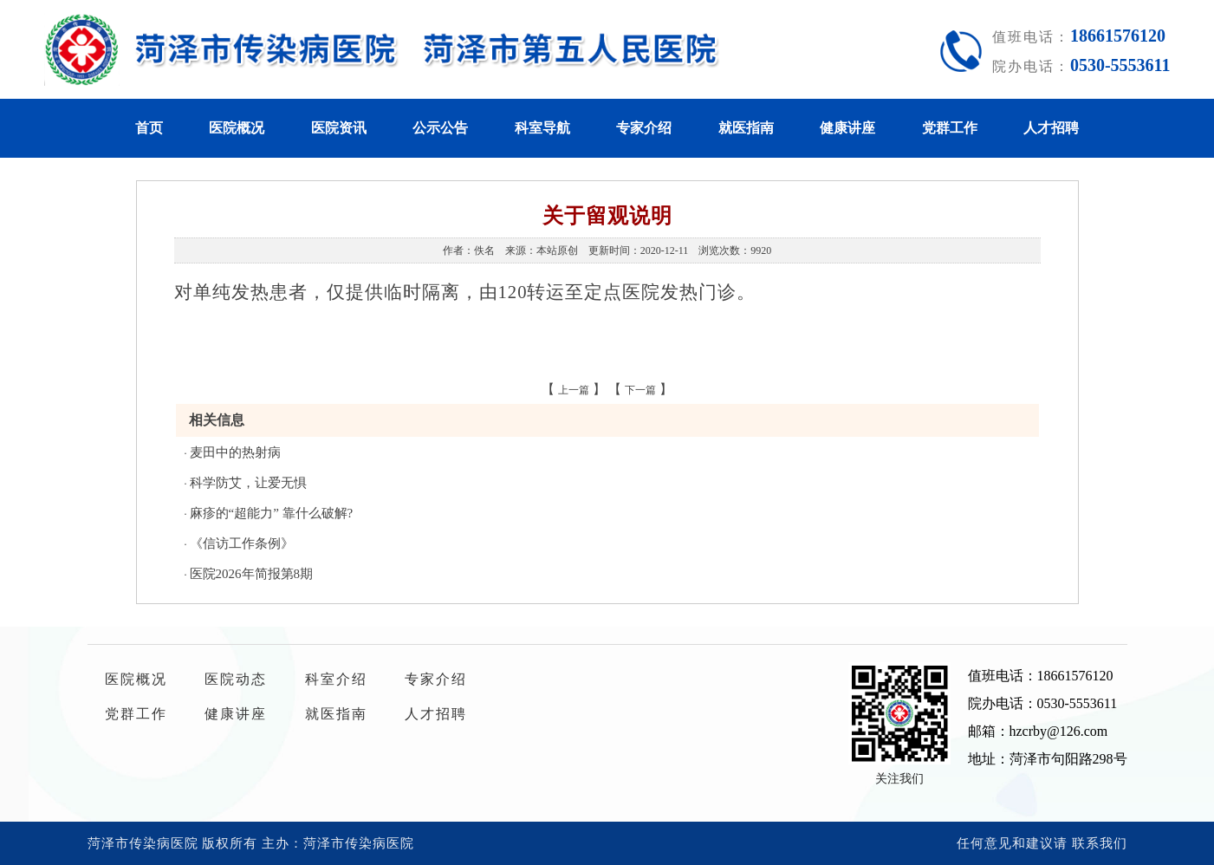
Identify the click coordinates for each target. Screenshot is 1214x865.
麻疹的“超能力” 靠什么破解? (272, 513)
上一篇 (573, 390)
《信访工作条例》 (242, 543)
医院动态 (235, 679)
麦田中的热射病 (235, 452)
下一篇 (640, 390)
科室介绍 (336, 679)
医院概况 (236, 127)
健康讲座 (847, 127)
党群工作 (949, 127)
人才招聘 (1051, 127)
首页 (149, 127)
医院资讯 (339, 127)
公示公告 (440, 127)
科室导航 (542, 127)
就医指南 (746, 127)
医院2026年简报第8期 (252, 574)
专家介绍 (644, 127)
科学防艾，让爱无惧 (248, 483)
